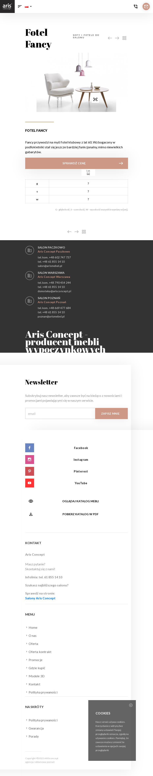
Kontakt (32, 684)
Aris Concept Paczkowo (54, 251)
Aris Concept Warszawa (54, 276)
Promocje (33, 659)
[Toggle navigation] (20, 6)
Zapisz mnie (110, 413)
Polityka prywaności (41, 692)
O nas (31, 635)
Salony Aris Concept (40, 598)
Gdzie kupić (35, 668)
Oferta (31, 643)
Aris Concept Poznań (52, 302)
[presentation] (57, 99)
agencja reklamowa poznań (40, 761)
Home (31, 627)
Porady (32, 736)
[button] (28, 6)
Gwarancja (34, 728)
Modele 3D (35, 676)
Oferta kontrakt (38, 651)
